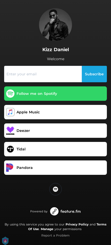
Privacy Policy (77, 224)
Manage (47, 229)
